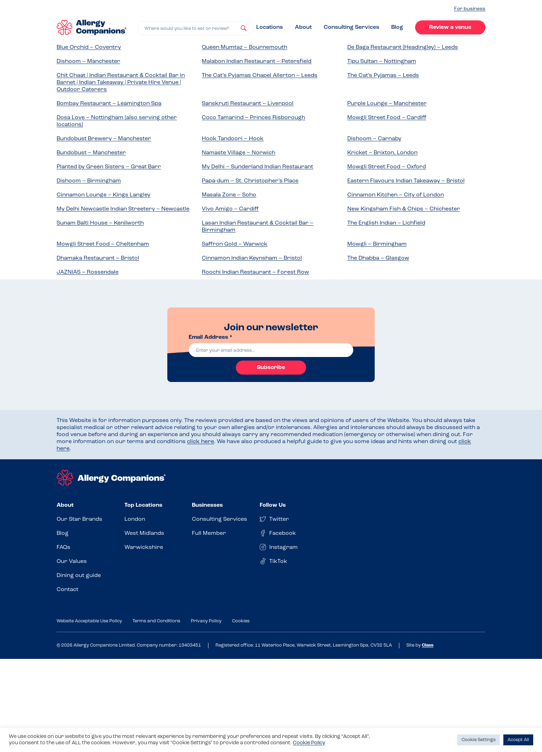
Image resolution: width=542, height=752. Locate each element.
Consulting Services (351, 27)
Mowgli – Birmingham (377, 244)
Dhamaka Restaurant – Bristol (98, 258)
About (303, 27)
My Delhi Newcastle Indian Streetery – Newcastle (123, 209)
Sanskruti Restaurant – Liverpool (247, 103)
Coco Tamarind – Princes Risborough (253, 118)
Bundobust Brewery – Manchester (104, 139)
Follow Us (273, 505)
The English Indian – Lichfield (386, 223)
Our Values (72, 561)
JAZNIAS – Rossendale (87, 272)
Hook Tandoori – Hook (233, 139)
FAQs (63, 547)
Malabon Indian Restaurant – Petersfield (256, 61)
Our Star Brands (79, 519)
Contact (67, 589)
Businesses (207, 505)
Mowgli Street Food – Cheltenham (103, 244)
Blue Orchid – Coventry (89, 47)
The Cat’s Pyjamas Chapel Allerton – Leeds (259, 75)
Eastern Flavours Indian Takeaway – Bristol (406, 181)
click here (200, 442)
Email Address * (210, 337)
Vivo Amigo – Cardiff (230, 209)
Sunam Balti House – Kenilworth (100, 223)
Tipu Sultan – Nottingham (381, 61)
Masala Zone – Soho (229, 195)
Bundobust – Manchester (91, 153)
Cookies (241, 621)
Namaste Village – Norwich (238, 153)
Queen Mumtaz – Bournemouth (244, 47)
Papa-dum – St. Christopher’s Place (250, 181)
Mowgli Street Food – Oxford (386, 167)
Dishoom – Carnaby (374, 139)
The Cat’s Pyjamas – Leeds (383, 75)
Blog (397, 27)
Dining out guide (79, 575)
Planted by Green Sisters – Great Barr (109, 167)
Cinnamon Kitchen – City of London (395, 195)
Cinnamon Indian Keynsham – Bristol (252, 258)
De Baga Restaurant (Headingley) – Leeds (402, 47)
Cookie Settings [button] (479, 740)
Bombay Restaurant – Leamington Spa (109, 103)
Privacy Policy (206, 621)
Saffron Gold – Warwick (234, 244)
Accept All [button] (518, 740)
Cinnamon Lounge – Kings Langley (103, 195)
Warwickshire (143, 547)
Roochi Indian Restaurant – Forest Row (255, 272)
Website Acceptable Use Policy (89, 621)
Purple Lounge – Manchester (387, 103)
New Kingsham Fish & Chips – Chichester (403, 209)
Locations (269, 27)
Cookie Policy (309, 743)
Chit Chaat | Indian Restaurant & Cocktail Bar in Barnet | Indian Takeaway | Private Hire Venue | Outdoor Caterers (121, 82)
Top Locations (143, 505)
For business (469, 9)
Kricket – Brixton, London (382, 153)
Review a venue (450, 27)
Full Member (209, 533)
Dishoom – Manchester (88, 61)
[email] (271, 350)
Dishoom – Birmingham (89, 181)
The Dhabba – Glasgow (378, 258)
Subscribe (271, 367)
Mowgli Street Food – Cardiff (386, 118)
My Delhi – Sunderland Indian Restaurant (257, 167)
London (134, 519)
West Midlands (144, 533)
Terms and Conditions (156, 621)
